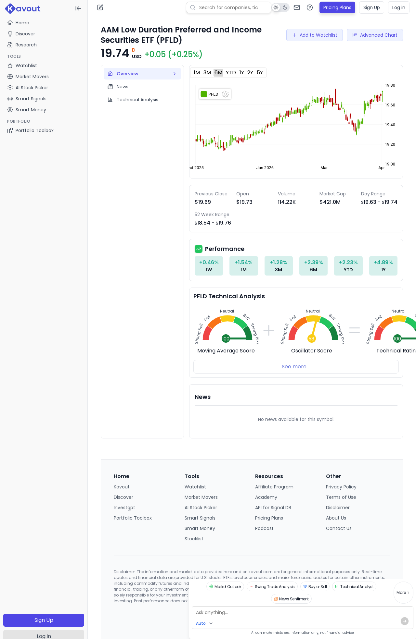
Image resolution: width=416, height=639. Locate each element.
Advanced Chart (374, 35)
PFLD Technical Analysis (229, 296)
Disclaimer (338, 507)
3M (207, 72)
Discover (21, 34)
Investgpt (124, 507)
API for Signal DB (273, 507)
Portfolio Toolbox (30, 130)
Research (22, 45)
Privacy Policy (341, 487)
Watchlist (195, 487)
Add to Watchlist (314, 35)
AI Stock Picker (201, 507)
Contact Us (339, 528)
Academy (266, 497)
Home (18, 22)
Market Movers (201, 497)
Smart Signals (200, 518)
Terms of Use (341, 497)
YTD (231, 72)
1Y (242, 72)
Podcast (264, 528)
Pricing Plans (337, 7)
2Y (250, 72)
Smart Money (200, 528)
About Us (336, 518)
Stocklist (194, 538)
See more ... (296, 366)
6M (218, 72)
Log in (398, 7)
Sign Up (43, 620)
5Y (260, 72)
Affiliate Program (274, 487)
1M (197, 72)
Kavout (122, 487)
